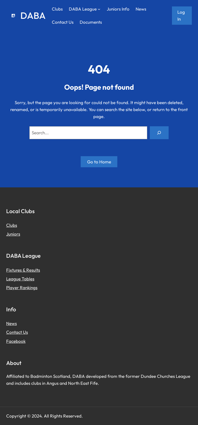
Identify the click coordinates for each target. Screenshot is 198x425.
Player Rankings (21, 287)
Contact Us (17, 332)
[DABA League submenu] (99, 9)
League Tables (20, 278)
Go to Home (99, 161)
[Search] (159, 132)
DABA (33, 15)
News (11, 323)
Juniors (13, 234)
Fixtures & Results (23, 270)
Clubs (11, 225)
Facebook (16, 341)
